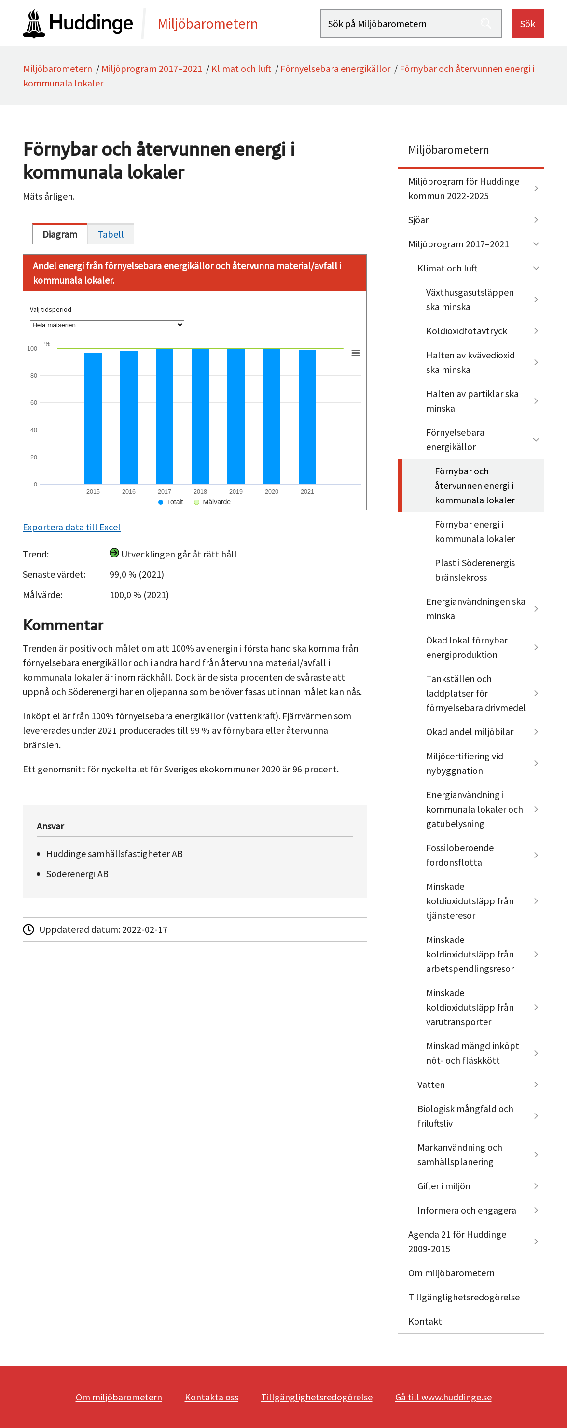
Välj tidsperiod (50, 309)
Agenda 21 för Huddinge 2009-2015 (457, 1241)
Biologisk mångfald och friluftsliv (465, 1115)
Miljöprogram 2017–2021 (151, 68)
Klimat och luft (241, 68)
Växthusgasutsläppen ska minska (470, 299)
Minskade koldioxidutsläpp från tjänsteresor (470, 900)
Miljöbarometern (57, 68)
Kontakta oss (211, 1397)
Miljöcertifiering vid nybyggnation (464, 763)
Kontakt (425, 1321)
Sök (527, 23)
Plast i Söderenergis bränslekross (475, 570)
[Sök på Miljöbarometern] (411, 23)
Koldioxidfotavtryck (466, 331)
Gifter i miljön (443, 1186)
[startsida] (171, 23)
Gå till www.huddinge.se (443, 1397)
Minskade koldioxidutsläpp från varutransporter (470, 1007)
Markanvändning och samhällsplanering (459, 1154)
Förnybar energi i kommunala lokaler (475, 531)
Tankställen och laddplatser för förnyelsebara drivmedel (476, 693)
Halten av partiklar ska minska (472, 400)
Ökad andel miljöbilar (469, 732)
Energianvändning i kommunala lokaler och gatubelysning (474, 808)
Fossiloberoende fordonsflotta (460, 855)
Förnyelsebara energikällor (335, 68)
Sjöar (418, 220)
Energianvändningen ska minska (476, 608)
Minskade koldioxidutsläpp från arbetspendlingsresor (470, 953)
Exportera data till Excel (72, 527)
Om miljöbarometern (451, 1273)
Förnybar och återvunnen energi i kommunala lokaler (475, 485)
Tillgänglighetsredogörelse (464, 1297)
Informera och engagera (466, 1210)
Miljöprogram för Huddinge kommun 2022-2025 (463, 188)
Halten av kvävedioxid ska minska (470, 362)
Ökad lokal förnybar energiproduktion (467, 647)
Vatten (431, 1084)
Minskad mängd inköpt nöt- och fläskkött (472, 1053)
